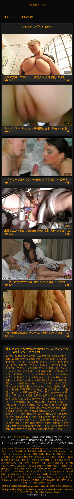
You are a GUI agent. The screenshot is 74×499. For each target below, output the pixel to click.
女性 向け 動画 (43, 422)
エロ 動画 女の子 (65, 466)
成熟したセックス (64, 454)
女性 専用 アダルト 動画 (44, 426)
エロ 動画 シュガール (23, 374)
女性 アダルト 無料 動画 (18, 413)
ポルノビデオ (8, 448)
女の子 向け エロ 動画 (20, 395)
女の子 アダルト (51, 468)
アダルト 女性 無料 (27, 368)
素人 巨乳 (53, 451)
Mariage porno (21, 489)
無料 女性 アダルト (10, 468)
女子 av (37, 395)
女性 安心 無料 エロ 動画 (53, 457)
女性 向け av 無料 (41, 416)
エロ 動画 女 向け (44, 374)
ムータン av (37, 386)
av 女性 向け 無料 (47, 356)
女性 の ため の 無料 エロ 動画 (51, 404)
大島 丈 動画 (49, 389)
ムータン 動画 (51, 386)
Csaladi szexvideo (19, 486)
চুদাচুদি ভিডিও (55, 486)
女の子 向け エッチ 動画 (12, 471)
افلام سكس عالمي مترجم (38, 486)
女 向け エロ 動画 (18, 392)
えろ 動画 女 (48, 359)
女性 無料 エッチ (50, 477)
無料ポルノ (43, 451)
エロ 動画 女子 (19, 377)
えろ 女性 (33, 362)
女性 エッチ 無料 (33, 477)
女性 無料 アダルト (54, 429)
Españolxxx (67, 486)
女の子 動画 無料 (48, 480)
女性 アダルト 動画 (34, 410)
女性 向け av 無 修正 (20, 416)
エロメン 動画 (43, 383)
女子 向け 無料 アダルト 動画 (38, 483)
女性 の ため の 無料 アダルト (41, 401)
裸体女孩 (6, 486)
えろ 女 (21, 466)
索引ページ (9, 17)
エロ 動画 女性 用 (21, 380)
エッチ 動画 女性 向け (36, 466)
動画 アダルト (61, 463)
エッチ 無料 (33, 480)
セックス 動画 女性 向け (61, 460)
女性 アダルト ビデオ (44, 463)
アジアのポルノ (16, 454)
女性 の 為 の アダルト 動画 (20, 407)
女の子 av (34, 392)
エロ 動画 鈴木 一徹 (24, 383)
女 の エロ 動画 (18, 477)
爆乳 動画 (32, 451)
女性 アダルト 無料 (55, 410)
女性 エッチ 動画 (41, 413)
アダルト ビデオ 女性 (51, 362)
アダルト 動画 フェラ (59, 448)
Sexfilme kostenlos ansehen (40, 489)
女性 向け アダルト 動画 (32, 419)
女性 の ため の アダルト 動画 (39, 398)
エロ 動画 (6, 457)
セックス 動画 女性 (19, 386)
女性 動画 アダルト (37, 5)
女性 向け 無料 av (21, 426)
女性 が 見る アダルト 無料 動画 (37, 474)
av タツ (9, 356)
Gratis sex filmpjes (52, 492)
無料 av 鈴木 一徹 (47, 454)
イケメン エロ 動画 (22, 371)
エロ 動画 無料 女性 (41, 380)
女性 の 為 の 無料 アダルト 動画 (26, 457)
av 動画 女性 (21, 356)
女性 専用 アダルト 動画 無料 (17, 460)
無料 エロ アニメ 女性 (62, 474)
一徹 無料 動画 (17, 389)
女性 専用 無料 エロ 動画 (30, 429)
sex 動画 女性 (33, 359)
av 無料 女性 (18, 359)
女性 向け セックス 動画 (22, 422)
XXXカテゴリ (27, 17)
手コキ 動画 (20, 448)
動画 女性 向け (33, 389)
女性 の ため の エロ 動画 (31, 468)
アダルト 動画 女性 (40, 365)
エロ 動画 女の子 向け (34, 471)
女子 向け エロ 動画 (53, 395)
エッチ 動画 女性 (42, 371)
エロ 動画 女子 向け (38, 377)
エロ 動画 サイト (13, 474)
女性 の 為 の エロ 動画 (48, 407)
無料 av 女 (51, 466)
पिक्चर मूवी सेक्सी (7, 489)
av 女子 (33, 356)
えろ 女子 (22, 362)
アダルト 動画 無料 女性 (37, 448)
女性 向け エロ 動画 (18, 480)
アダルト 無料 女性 (48, 368)
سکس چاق (39, 492)
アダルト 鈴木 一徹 (25, 463)
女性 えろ (17, 398)
